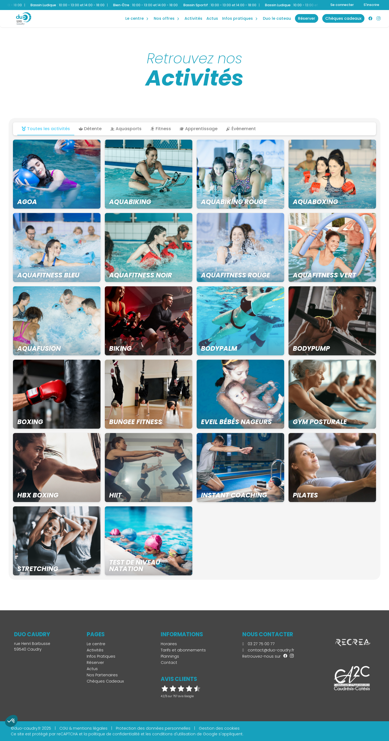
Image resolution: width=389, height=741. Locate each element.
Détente (90, 129)
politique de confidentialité (114, 734)
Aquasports (126, 129)
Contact (169, 662)
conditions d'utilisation (174, 734)
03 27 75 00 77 (258, 644)
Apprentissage (198, 129)
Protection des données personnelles (153, 728)
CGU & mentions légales (83, 728)
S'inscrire (371, 4)
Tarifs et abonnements (183, 650)
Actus (212, 18)
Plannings (170, 656)
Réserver (95, 662)
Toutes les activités (46, 129)
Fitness (160, 129)
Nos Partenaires (102, 675)
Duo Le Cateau (277, 18)
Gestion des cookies (219, 728)
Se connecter (342, 4)
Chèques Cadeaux (105, 681)
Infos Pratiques (237, 18)
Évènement (241, 129)
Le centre (96, 644)
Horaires (169, 644)
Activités (193, 18)
